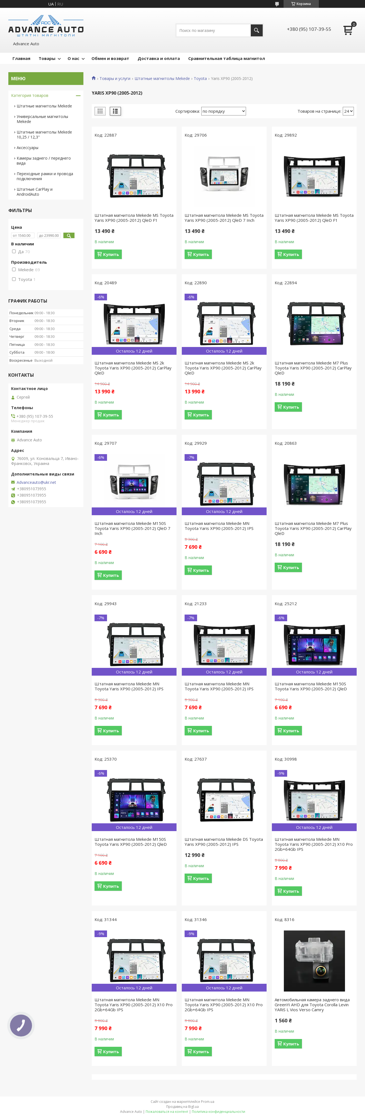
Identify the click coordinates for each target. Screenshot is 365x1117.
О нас (73, 58)
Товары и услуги (115, 78)
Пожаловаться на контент (167, 1111)
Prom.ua (207, 1101)
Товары (47, 58)
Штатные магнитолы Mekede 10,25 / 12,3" (44, 134)
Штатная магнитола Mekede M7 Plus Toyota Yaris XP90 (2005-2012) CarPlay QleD (313, 367)
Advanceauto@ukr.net (36, 482)
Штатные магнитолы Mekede (162, 78)
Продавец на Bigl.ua (182, 1106)
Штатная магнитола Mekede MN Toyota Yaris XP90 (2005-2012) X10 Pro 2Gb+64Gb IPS (314, 844)
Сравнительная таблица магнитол (226, 58)
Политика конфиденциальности (218, 1111)
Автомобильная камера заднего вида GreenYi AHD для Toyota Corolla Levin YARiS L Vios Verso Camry (312, 1004)
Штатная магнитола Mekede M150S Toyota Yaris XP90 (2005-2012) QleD (311, 686)
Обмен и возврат (110, 58)
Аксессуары (27, 147)
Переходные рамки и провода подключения (45, 176)
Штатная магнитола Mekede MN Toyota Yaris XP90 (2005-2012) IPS (219, 526)
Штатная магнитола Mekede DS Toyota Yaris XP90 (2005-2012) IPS (224, 842)
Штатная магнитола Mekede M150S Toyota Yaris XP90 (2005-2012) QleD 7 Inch (132, 528)
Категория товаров (29, 95)
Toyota (200, 78)
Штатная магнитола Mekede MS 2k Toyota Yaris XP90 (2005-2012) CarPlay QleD (133, 367)
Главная (21, 58)
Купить (111, 254)
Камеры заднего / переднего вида (44, 160)
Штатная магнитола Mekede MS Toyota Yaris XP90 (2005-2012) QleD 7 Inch (224, 218)
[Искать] (257, 30)
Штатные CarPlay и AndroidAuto (35, 192)
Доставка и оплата (159, 58)
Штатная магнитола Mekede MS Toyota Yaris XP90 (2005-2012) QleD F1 (134, 218)
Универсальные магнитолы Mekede (42, 119)
